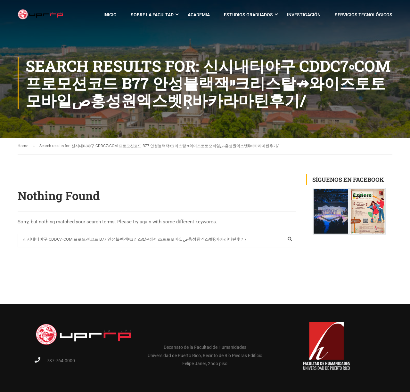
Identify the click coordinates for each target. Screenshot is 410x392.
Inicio (110, 14)
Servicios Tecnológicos (363, 14)
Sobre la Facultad (152, 14)
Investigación (304, 14)
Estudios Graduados (248, 14)
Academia (199, 14)
